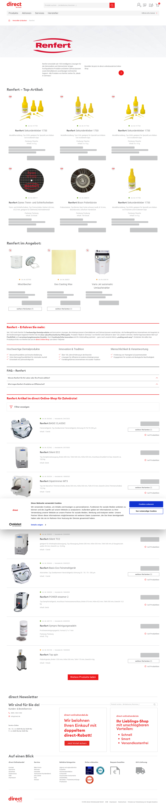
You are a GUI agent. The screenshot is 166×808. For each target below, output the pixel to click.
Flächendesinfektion (65, 771)
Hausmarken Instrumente (67, 775)
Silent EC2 (50, 452)
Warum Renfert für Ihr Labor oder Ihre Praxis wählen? (29, 378)
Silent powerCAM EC (55, 510)
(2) (63, 309)
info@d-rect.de (15, 716)
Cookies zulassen (146, 783)
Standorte (12, 769)
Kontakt (11, 767)
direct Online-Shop (42, 339)
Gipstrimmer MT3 (54, 481)
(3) (143, 574)
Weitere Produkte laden (83, 677)
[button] (139, 5)
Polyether (62, 769)
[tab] (83, 378)
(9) (25, 309)
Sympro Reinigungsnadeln (58, 625)
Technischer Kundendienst (42, 773)
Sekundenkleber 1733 (31, 130)
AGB (10, 775)
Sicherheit (12, 771)
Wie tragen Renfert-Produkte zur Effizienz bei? (26, 384)
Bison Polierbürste (82, 202)
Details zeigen (37, 803)
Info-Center (37, 775)
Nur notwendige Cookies (146, 790)
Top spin (49, 654)
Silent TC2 (50, 539)
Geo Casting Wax (63, 284)
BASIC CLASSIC (53, 423)
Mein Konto (37, 767)
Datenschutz (13, 773)
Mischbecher (24, 284)
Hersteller (37, 771)
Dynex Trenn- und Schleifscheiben (31, 202)
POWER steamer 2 (54, 596)
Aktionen (37, 769)
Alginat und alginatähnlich (67, 767)
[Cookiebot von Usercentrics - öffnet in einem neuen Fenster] (15, 803)
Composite (62, 773)
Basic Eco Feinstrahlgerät (58, 567)
